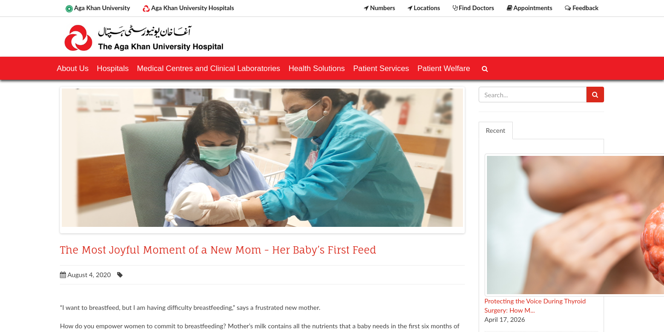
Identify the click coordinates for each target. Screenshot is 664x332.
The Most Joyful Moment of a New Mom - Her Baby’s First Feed (218, 250)
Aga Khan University (97, 8)
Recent (495, 130)
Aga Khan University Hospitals (188, 8)
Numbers (379, 8)
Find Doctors (473, 8)
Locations (424, 8)
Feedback (582, 8)
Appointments (529, 8)
